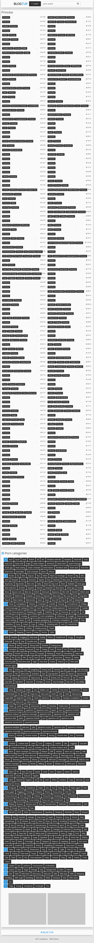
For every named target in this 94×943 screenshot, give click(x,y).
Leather (58, 743)
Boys (47, 600)
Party (60, 788)
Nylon (11, 771)
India (26, 706)
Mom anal (80, 755)
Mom (11, 751)
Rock (5, 199)
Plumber (52, 420)
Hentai (5, 141)
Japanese (30, 710)
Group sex (68, 145)
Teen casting (53, 243)
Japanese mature (12, 714)
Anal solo (8, 563)
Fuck (25, 653)
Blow (19, 88)
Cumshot (52, 238)
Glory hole (25, 673)
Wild (55, 874)
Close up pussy (17, 612)
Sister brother (52, 833)
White (5, 35)
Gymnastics (58, 411)
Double (14, 637)
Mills (24, 48)
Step (82, 817)
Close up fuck (82, 616)
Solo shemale (8, 75)
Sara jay (19, 825)
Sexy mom (70, 845)
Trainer (5, 526)
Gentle (81, 678)
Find (78, 649)
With (72, 874)
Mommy (16, 759)
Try (74, 849)
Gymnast (76, 411)
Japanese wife (73, 714)
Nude (45, 771)
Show (47, 821)
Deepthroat (60, 637)
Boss (7, 592)
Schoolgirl (29, 841)
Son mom (83, 841)
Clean (46, 608)
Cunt (16, 616)
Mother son (59, 763)
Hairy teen (56, 698)
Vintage (34, 869)
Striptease (18, 829)
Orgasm (28, 780)
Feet (4, 349)
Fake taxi (78, 653)
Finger (49, 657)
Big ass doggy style (67, 243)
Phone (47, 792)
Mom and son (30, 755)
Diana (67, 327)
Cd (83, 612)
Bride (75, 596)
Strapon (6, 446)
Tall (47, 853)
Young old (27, 256)
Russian (20, 804)
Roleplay (60, 420)
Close (11, 604)
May (21, 424)
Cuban (24, 393)
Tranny (14, 853)
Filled (13, 203)
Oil (50, 512)
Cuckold (52, 604)
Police (28, 796)
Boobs (11, 575)
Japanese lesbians (16, 710)
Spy (14, 817)
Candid (85, 608)
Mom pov (71, 763)
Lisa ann (83, 743)
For (65, 649)
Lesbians (38, 747)
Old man (79, 780)
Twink (83, 853)
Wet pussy (36, 874)
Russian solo (53, 318)
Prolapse (38, 792)
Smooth (21, 817)
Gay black (19, 682)
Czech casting (10, 620)
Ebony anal (34, 645)
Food (5, 79)
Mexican (72, 759)
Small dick (29, 845)
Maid (78, 751)
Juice (61, 710)
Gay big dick (53, 673)
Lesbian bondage (18, 747)
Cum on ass (70, 291)
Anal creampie (32, 571)
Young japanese (20, 119)
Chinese (32, 604)
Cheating (30, 612)
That (69, 849)
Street (7, 833)
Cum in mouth (73, 608)
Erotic (25, 645)
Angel (28, 563)
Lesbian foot (53, 437)
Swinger (31, 817)
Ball (70, 600)
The (50, 256)
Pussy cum (46, 800)
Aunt (86, 559)
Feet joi (59, 101)
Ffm (24, 657)
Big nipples (53, 499)
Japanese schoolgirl (13, 731)
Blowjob (14, 580)
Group (45, 678)
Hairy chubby (60, 212)
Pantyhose (31, 788)
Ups (19, 865)
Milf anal (52, 759)
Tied (55, 849)
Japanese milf (59, 714)
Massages (62, 759)
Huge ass (34, 694)
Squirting (64, 841)
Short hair (75, 837)
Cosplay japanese (71, 256)
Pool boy (60, 504)
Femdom (52, 313)
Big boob (22, 442)
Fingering (8, 653)
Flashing (50, 653)
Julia (4, 97)
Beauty (51, 366)
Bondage (61, 575)
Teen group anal (9, 110)
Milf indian (70, 35)
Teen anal (24, 853)
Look (30, 747)
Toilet (18, 849)
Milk (84, 751)
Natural (27, 776)
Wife (17, 874)
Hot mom (64, 690)
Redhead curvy (8, 53)
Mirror (61, 53)
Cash (63, 624)
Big (77, 575)
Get (74, 678)
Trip (4, 265)
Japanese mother (72, 710)
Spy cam (29, 825)
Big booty (9, 584)
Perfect (73, 796)
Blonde (40, 588)
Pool (65, 796)
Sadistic (6, 26)
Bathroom (19, 596)
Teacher (55, 853)
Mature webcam (76, 75)
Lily (46, 747)
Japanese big (7, 194)
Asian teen (61, 563)
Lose (5, 128)
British (36, 592)
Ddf (4, 477)
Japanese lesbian (33, 718)
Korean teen (53, 79)
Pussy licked (84, 796)
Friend (60, 661)
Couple (75, 620)
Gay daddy (80, 682)
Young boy (28, 886)
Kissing (5, 336)
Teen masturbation (10, 517)
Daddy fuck (75, 362)
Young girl (39, 886)
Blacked (56, 580)
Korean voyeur (31, 735)
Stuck (10, 256)
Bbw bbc (8, 596)
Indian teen (63, 706)
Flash (72, 649)
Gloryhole (24, 678)
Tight (9, 318)
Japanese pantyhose (31, 731)
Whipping (80, 874)
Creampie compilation (61, 620)
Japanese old (8, 119)
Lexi (64, 473)
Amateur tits (31, 190)
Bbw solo (30, 584)
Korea (11, 735)
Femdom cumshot (63, 305)
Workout (56, 878)
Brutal (79, 588)
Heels (36, 698)
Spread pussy (40, 825)
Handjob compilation (71, 698)
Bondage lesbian (35, 252)
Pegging (11, 278)
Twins (46, 857)
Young (18, 886)
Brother (6, 358)
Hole (60, 694)
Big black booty (60, 190)
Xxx (10, 882)
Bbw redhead (16, 150)
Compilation (21, 604)
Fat (18, 657)
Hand (25, 694)
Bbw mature (18, 600)
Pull (67, 800)
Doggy (70, 637)
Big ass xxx (69, 106)
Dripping (20, 632)
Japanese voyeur (44, 727)
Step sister (83, 821)
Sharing (51, 145)
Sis (18, 821)
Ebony (11, 645)
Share (20, 841)
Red (85, 804)
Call (28, 620)
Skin (50, 490)
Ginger (26, 53)
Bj (18, 575)
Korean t (63, 79)
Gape (25, 669)
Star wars (19, 512)
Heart (51, 132)
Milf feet (20, 349)
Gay (10, 669)
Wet (10, 874)
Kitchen (43, 735)
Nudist (37, 771)
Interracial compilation (80, 706)
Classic (21, 620)
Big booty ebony (76, 464)
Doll (16, 641)
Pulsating (6, 424)
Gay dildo (8, 682)
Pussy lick (47, 796)
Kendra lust (9, 739)
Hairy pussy (76, 694)
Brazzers (32, 580)
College (51, 424)
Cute (7, 612)
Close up (6, 305)
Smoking (63, 821)
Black (52, 575)
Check (71, 481)
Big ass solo (17, 592)
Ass (43, 559)
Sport (62, 825)
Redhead (62, 804)
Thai (25, 849)
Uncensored (38, 865)
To (62, 853)
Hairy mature (31, 702)
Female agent (10, 665)
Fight (50, 216)
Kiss (71, 735)
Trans (41, 853)
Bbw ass (28, 592)
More (19, 755)
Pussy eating (34, 800)
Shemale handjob (21, 75)
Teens (7, 861)
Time (7, 853)
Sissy (5, 278)
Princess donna (8, 252)
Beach (70, 575)
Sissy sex (57, 375)
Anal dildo (20, 571)
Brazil (46, 584)
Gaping (57, 402)
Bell (25, 336)
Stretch (8, 837)
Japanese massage (29, 714)
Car (77, 612)
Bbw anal (52, 106)
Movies (25, 763)
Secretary (53, 825)
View (19, 869)
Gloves (71, 673)
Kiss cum (79, 366)
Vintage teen (51, 869)
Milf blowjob (76, 66)
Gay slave (6, 362)
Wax (64, 878)
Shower (25, 821)
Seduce (85, 837)
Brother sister (78, 580)
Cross (77, 106)
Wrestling (29, 878)
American (52, 22)
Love (40, 743)
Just (44, 718)
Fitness (56, 490)
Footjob (40, 653)
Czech (38, 608)
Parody (60, 106)
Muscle (43, 759)
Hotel (53, 694)
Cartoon (8, 616)
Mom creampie (22, 751)
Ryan (41, 804)
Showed (6, 504)
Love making (33, 106)
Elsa (67, 362)
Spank (27, 829)
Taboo (81, 849)
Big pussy (56, 592)
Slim (66, 837)
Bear (63, 584)
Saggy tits (26, 837)
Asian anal (74, 567)
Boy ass (36, 278)
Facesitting (68, 653)
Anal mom (9, 571)
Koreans (79, 735)
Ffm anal (52, 66)
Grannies (58, 309)
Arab (24, 559)
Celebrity (52, 327)
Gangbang (34, 669)
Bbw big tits (7, 393)
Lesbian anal (23, 743)
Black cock (14, 340)
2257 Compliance (41, 939)
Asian (17, 559)
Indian (11, 706)
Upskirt (12, 865)
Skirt (31, 833)
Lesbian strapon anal (58, 747)
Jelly (55, 406)
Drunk (11, 632)
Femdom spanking (63, 358)
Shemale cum (53, 481)
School (74, 817)
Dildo (52, 632)
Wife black (25, 874)
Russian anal (7, 371)
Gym (72, 669)
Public (40, 788)
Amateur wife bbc (54, 559)
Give (43, 673)
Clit (72, 612)
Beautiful (52, 371)
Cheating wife (52, 624)
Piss (47, 788)
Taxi (68, 853)
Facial (51, 402)
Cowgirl (71, 616)
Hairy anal (45, 694)
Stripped (45, 841)
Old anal (8, 784)
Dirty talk (8, 641)
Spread (12, 812)
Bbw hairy (57, 596)
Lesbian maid (25, 362)
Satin (82, 825)
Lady (72, 747)
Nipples (6, 459)
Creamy (20, 628)
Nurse (18, 776)
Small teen (18, 371)
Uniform (26, 865)
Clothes (10, 331)
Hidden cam (44, 690)
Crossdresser (72, 604)
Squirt (50, 817)
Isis (26, 252)
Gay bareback (10, 686)
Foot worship (65, 437)
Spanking (52, 194)
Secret (80, 845)
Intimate (52, 706)
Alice (12, 336)
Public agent (76, 788)
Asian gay (9, 567)
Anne (13, 238)
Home (85, 690)
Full (30, 657)
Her (35, 690)
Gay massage (82, 669)
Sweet (51, 203)
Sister (26, 812)
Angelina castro (69, 521)
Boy (48, 580)
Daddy (51, 468)
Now (30, 771)
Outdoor (62, 780)
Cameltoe (9, 624)
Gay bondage (58, 682)
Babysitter (79, 600)
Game (63, 673)
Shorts (38, 845)
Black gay (71, 588)
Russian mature (75, 804)
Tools (84, 857)
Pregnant (12, 788)
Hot (18, 694)
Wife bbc (39, 878)
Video (61, 869)
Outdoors (20, 384)
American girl (71, 22)
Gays (7, 678)
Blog (20, 4)
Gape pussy (35, 678)
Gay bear (29, 682)
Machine (25, 759)
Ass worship (25, 464)
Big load (32, 393)
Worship (62, 340)
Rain (32, 808)
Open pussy (53, 269)
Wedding (8, 878)
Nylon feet (9, 776)
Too (19, 857)
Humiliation (53, 53)
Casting (24, 608)
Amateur (67, 559)
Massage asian (67, 755)
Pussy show (57, 792)
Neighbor (52, 362)
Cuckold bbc (72, 624)
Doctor (44, 632)
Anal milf (77, 559)
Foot (50, 185)
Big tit (63, 600)
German (57, 669)
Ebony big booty (54, 464)
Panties (51, 17)
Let (4, 145)
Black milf (82, 499)
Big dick (31, 588)
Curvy (51, 212)
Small (33, 821)
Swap (35, 837)
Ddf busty (11, 477)
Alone (43, 571)
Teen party (7, 269)
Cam (57, 612)
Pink (85, 788)
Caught (39, 612)
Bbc (82, 575)
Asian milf (19, 563)
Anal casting (20, 567)
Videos (69, 869)
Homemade (10, 694)
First (42, 657)
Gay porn (8, 673)
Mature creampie (12, 763)
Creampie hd (60, 366)
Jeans (21, 718)
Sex (68, 825)
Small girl (58, 837)
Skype (48, 829)
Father (76, 657)
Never (67, 66)
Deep (36, 632)
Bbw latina (59, 588)
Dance (28, 632)
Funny (52, 661)
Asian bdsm (36, 274)
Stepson (55, 841)
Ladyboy (48, 743)
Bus (38, 575)
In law (21, 358)
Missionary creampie (18, 106)
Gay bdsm (61, 313)
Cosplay (6, 353)
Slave (40, 821)
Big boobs (52, 207)
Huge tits (6, 420)
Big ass (31, 575)
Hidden (28, 690)
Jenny (5, 66)
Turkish (76, 853)
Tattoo (51, 349)
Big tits (41, 580)
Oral (87, 780)
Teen (11, 849)
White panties (61, 17)
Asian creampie (34, 567)
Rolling (61, 406)
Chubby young (40, 628)
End (18, 645)
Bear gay (81, 584)
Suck (77, 833)
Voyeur (12, 869)
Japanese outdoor (55, 115)
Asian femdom (8, 247)
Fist (13, 657)
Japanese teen (45, 714)
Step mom (41, 817)
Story (55, 821)
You (47, 886)
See (4, 331)
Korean (20, 735)
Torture (55, 857)
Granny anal (46, 669)
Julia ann (6, 238)
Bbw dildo (16, 269)
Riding (11, 804)
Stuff (19, 812)
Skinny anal (39, 833)
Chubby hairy (72, 212)
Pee (66, 788)
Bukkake (71, 584)
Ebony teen (61, 70)
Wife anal (63, 874)
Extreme (45, 645)
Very (41, 869)
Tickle (56, 216)
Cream (25, 624)
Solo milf (8, 845)
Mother (59, 751)
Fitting (71, 490)
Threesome (34, 849)
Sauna (74, 825)
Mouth (49, 763)
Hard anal (9, 702)
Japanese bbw (10, 718)
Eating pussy (56, 645)
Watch (51, 309)
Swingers (57, 829)
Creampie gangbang (41, 620)
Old (4, 256)
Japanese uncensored (13, 722)
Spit (85, 829)
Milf (51, 751)
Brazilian (29, 596)
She (6, 825)
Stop (14, 833)
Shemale (68, 812)
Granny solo (56, 678)
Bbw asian (26, 269)
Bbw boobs (62, 207)
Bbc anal (66, 596)
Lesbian (12, 743)
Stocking (72, 821)
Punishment (58, 800)
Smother (6, 39)
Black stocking (62, 397)
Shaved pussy (36, 812)
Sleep (76, 812)
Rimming (23, 808)
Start (7, 841)
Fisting (44, 649)
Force (32, 653)
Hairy (11, 690)
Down (42, 641)
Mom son (69, 751)
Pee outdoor (7, 300)
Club (4, 92)
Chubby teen (8, 48)
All (38, 559)
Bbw (23, 575)
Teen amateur (59, 291)
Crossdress (9, 628)
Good (5, 539)
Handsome (75, 690)
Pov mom (9, 800)
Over (50, 411)
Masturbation (44, 755)
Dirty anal (33, 637)
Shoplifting (48, 845)
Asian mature (38, 563)
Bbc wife (65, 592)
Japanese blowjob (50, 731)
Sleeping (58, 812)
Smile (57, 534)
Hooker (86, 698)
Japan (53, 710)
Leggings (73, 743)
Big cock (54, 584)
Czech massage (11, 608)
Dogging (23, 637)
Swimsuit (67, 829)
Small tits (17, 318)
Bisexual (6, 327)
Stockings (77, 829)
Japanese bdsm (24, 274)
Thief (13, 857)
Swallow (8, 829)
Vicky (50, 375)
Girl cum (66, 678)
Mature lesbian (11, 767)
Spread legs (9, 821)
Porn (22, 796)
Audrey (51, 393)
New (50, 141)
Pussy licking (21, 800)
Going (13, 229)
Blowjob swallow (9, 88)
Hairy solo (19, 702)
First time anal (24, 661)
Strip (83, 833)
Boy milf (55, 600)
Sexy (63, 833)
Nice (52, 771)
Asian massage (75, 563)
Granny (18, 669)
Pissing (29, 792)
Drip (50, 406)
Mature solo (84, 759)
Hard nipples (72, 499)
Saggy (70, 833)
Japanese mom (42, 710)
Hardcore (45, 698)
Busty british (61, 450)
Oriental (60, 428)
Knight (59, 530)
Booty (51, 190)
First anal (74, 661)
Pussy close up (11, 796)
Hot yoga (6, 207)
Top (43, 849)
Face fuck (52, 154)
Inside (19, 706)
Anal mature (48, 567)
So (51, 837)
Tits (4, 318)
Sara (37, 841)
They (63, 857)
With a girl (19, 878)
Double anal (32, 641)
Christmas (6, 464)
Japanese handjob (12, 727)
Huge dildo (9, 698)
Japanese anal (67, 718)
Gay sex (69, 682)
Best (7, 580)
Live (6, 747)
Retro (7, 808)
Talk (69, 857)
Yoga (11, 886)
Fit (67, 661)
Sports (73, 841)
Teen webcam (36, 857)
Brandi (51, 534)
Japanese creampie (17, 141)
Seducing (13, 190)
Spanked (43, 837)
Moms (34, 759)
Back (50, 229)
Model (32, 763)
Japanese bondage (10, 274)
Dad (50, 291)
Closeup (61, 604)
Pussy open (63, 269)
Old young (18, 256)
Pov (53, 788)
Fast (36, 657)
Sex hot (58, 349)
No (17, 771)
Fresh (59, 649)
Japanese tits (58, 256)
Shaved (85, 812)
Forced (30, 649)
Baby (39, 584)
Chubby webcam (58, 608)
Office (54, 780)
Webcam (47, 874)
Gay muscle (81, 673)
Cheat (51, 628)
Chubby (84, 604)
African (5, 340)
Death (51, 473)
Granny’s (14, 411)
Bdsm (45, 575)
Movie (7, 759)
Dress (50, 637)
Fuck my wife (10, 661)
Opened (19, 780)
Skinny (7, 817)
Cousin (5, 190)
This (6, 857)
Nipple (59, 771)
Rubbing (51, 119)
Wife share (73, 878)
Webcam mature (54, 75)
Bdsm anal (84, 592)
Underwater (50, 865)
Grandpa (39, 682)
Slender (6, 442)
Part (67, 792)
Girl (16, 673)
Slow (41, 829)
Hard (67, 694)
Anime (31, 559)
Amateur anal (61, 567)
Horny (28, 698)
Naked (67, 771)
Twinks (77, 857)
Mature (44, 751)
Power (51, 389)
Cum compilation (47, 616)
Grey (22, 420)
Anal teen (84, 567)
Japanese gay (59, 727)
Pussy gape (9, 792)
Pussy (21, 788)
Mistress (81, 763)
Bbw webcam (10, 588)
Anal (10, 559)
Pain (73, 792)
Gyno (65, 669)
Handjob (19, 690)
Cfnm (31, 608)
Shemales (59, 845)
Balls (50, 225)
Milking (41, 763)
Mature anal (10, 755)
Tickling (63, 216)
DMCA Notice (54, 939)
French (18, 653)
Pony (50, 539)
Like (65, 743)
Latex (33, 743)
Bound (75, 592)
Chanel (5, 473)
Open (11, 780)
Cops (33, 624)
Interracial (35, 706)
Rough (14, 808)
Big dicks (83, 596)
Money (55, 755)
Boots (23, 580)
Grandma (35, 673)
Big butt (46, 596)
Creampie (42, 604)
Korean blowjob (74, 79)
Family (21, 649)
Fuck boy (68, 504)
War (12, 512)
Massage (35, 751)
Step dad (22, 833)
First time (58, 657)
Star (13, 841)
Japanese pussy (31, 722)
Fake (7, 657)
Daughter (80, 637)
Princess (6, 17)
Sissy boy (20, 278)
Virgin (26, 869)
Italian (13, 543)
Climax (51, 181)
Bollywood (52, 35)
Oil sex (17, 784)
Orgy (71, 780)
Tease (33, 853)
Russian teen (50, 804)
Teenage (6, 389)
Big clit (7, 600)
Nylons (75, 771)
